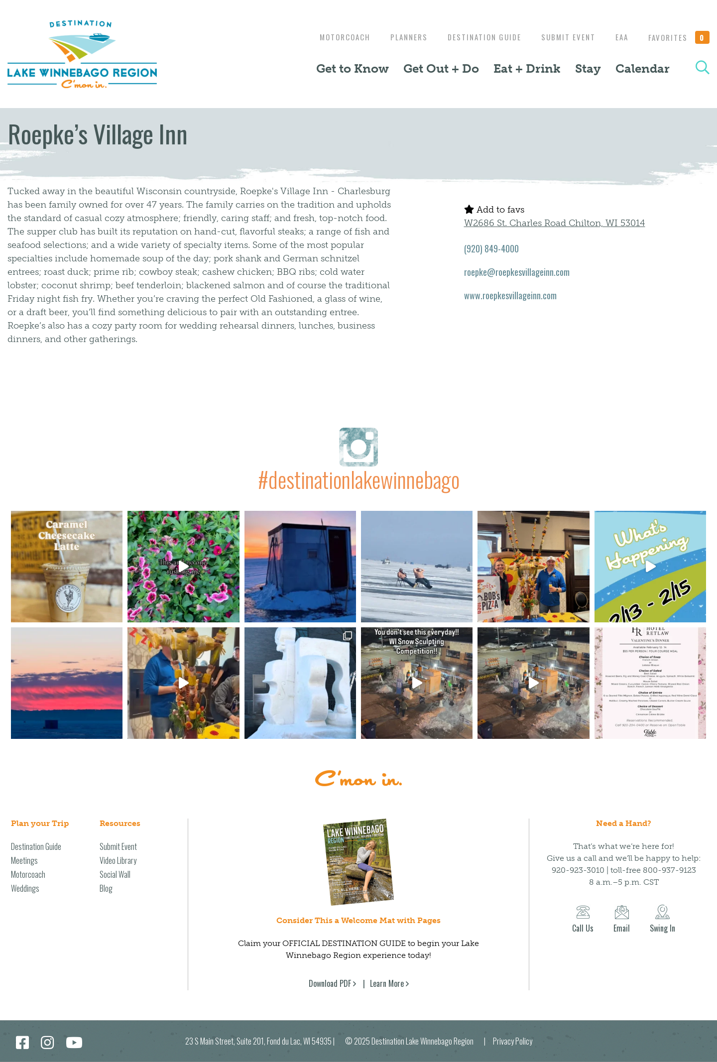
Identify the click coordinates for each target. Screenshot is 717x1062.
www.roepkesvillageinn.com (510, 295)
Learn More (387, 983)
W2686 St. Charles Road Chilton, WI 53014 (554, 223)
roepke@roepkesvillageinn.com (517, 271)
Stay (588, 68)
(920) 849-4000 (491, 248)
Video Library (118, 860)
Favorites (679, 37)
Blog (106, 888)
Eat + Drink (527, 68)
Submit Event (563, 36)
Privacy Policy (512, 1041)
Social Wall (115, 874)
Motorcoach (332, 36)
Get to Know (352, 68)
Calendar (642, 68)
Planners (399, 36)
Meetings (24, 860)
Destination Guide (477, 36)
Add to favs (494, 209)
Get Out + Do (441, 68)
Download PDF (330, 983)
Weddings (25, 888)
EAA (619, 36)
